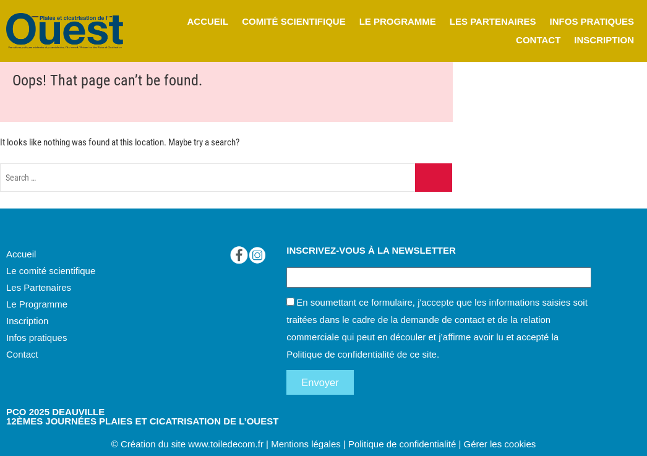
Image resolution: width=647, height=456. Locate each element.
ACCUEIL (207, 21)
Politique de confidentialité (340, 354)
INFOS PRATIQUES (592, 21)
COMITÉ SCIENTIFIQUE (294, 21)
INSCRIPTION (604, 40)
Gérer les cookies (500, 444)
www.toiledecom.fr (226, 444)
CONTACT (538, 40)
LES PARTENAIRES (493, 21)
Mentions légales (306, 444)
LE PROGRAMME (397, 21)
